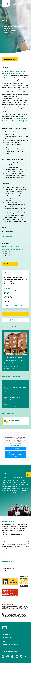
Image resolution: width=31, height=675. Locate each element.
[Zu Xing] (25, 657)
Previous (15, 382)
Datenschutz (6, 637)
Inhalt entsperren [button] (15, 448)
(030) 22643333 (8, 557)
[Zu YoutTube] (7, 657)
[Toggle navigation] (26, 4)
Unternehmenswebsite (10, 644)
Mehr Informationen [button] (15, 445)
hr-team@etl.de (8, 561)
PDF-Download (18, 305)
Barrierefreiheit (7, 648)
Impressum (6, 634)
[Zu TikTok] (12, 657)
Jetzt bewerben (10, 59)
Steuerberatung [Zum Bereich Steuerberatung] (13, 420)
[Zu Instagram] (3, 657)
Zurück (5, 20)
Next (15, 406)
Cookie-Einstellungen (9, 651)
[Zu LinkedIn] (17, 657)
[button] (7, 305)
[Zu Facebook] (21, 657)
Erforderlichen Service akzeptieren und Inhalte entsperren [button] (15, 454)
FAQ (3, 641)
